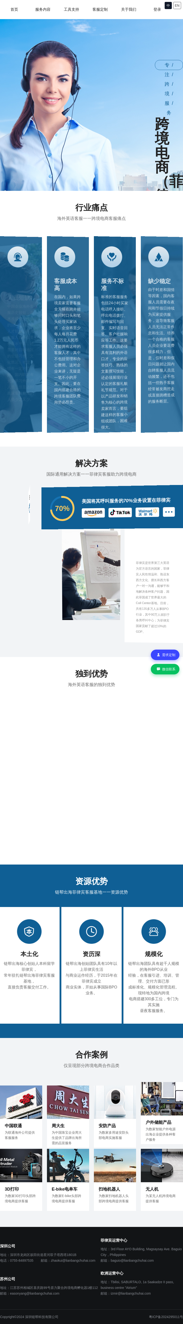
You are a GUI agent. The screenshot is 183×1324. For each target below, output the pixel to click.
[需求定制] (165, 655)
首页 (14, 9)
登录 (157, 9)
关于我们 (128, 9)
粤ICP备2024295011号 (166, 1317)
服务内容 (43, 9)
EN (177, 5)
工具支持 (71, 9)
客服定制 (100, 9)
